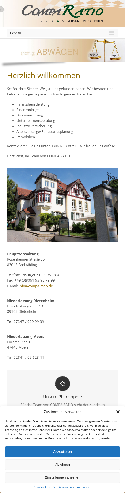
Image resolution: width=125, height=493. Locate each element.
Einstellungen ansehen (62, 477)
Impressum (83, 487)
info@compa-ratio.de (36, 285)
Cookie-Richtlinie (44, 487)
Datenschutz (66, 487)
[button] (118, 412)
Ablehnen (62, 464)
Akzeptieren (62, 451)
